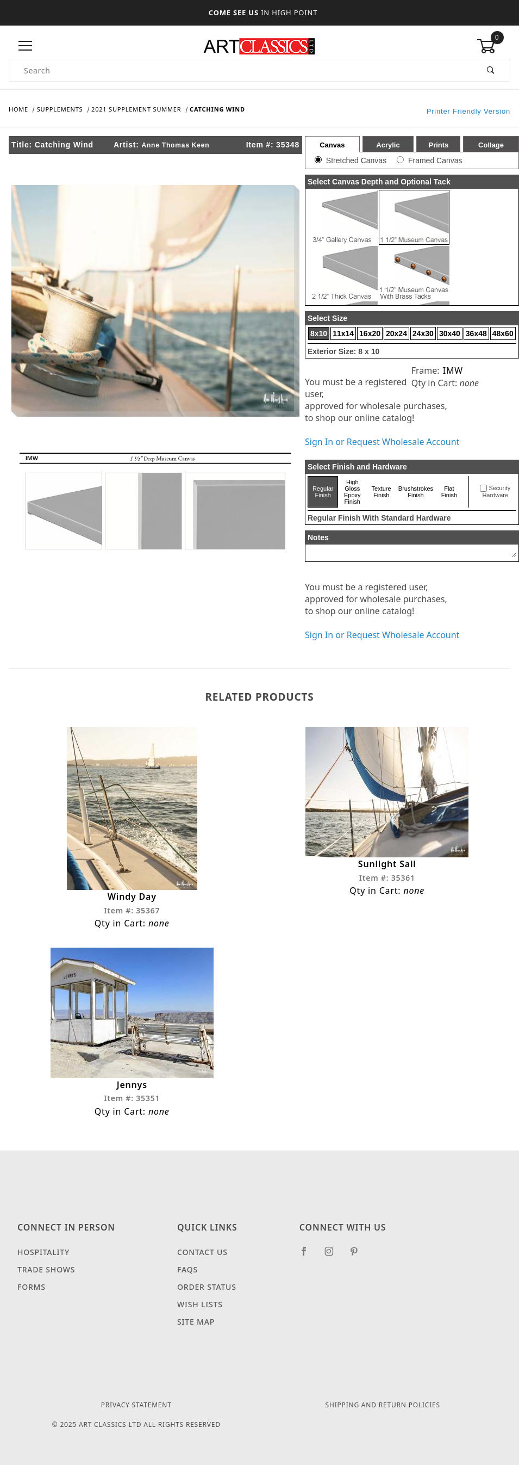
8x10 (318, 333)
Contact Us (202, 1252)
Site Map (196, 1321)
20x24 (396, 333)
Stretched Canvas (356, 160)
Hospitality (43, 1252)
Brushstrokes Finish (415, 491)
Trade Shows (46, 1269)
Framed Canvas (435, 160)
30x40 (449, 333)
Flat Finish (449, 491)
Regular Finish (323, 491)
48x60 (503, 333)
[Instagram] (333, 1255)
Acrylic (387, 145)
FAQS (187, 1269)
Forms (31, 1287)
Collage (491, 145)
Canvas (332, 145)
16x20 (369, 333)
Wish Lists (200, 1304)
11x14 (343, 333)
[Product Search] (240, 70)
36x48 (476, 333)
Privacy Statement (136, 1405)
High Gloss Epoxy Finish (352, 492)
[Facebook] (308, 1255)
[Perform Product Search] (491, 70)
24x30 (423, 333)
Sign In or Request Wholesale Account (382, 442)
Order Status (206, 1287)
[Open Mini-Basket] (493, 46)
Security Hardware (496, 492)
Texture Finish (381, 491)
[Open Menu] (25, 46)
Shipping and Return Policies (383, 1405)
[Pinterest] (358, 1255)
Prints (438, 145)
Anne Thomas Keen (175, 145)
